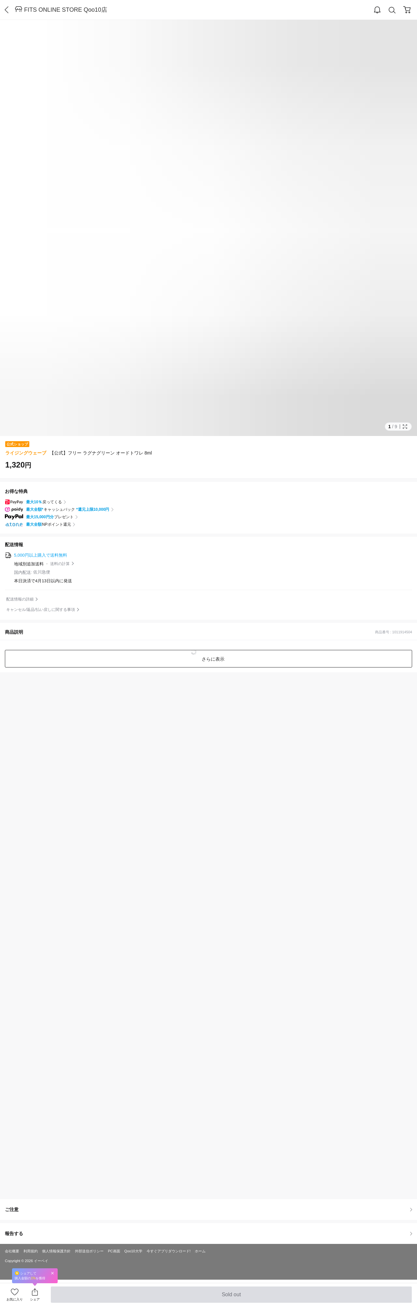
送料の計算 (60, 563)
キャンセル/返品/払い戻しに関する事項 (40, 609)
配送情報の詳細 (20, 599)
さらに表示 (212, 659)
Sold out (231, 1297)
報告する (208, 1233)
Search (392, 10)
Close (52, 1273)
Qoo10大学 (133, 1251)
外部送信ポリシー (89, 1251)
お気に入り (15, 1299)
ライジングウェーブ (25, 452)
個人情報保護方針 (56, 1251)
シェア (35, 1299)
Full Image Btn (405, 426)
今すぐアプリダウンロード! (169, 1251)
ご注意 (208, 1209)
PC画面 (114, 1251)
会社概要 (12, 1251)
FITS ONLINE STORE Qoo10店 (65, 10)
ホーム (200, 1251)
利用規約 (30, 1251)
